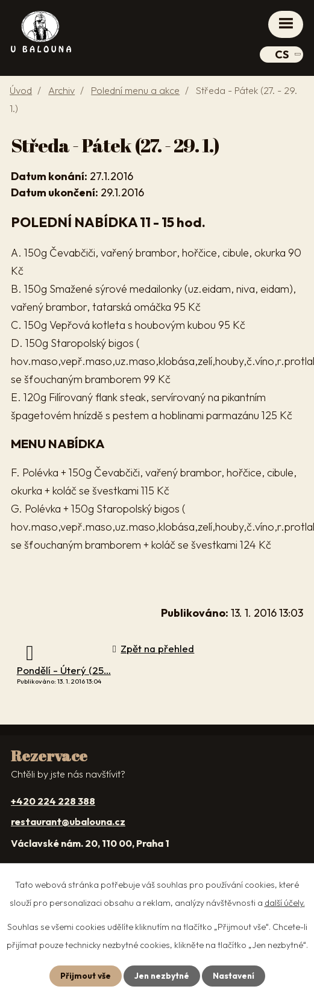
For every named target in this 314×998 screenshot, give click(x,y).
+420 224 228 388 (53, 801)
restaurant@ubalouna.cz (68, 822)
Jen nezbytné (161, 975)
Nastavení (234, 975)
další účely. (285, 902)
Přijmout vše (84, 975)
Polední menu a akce (135, 90)
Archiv (61, 90)
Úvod (21, 90)
